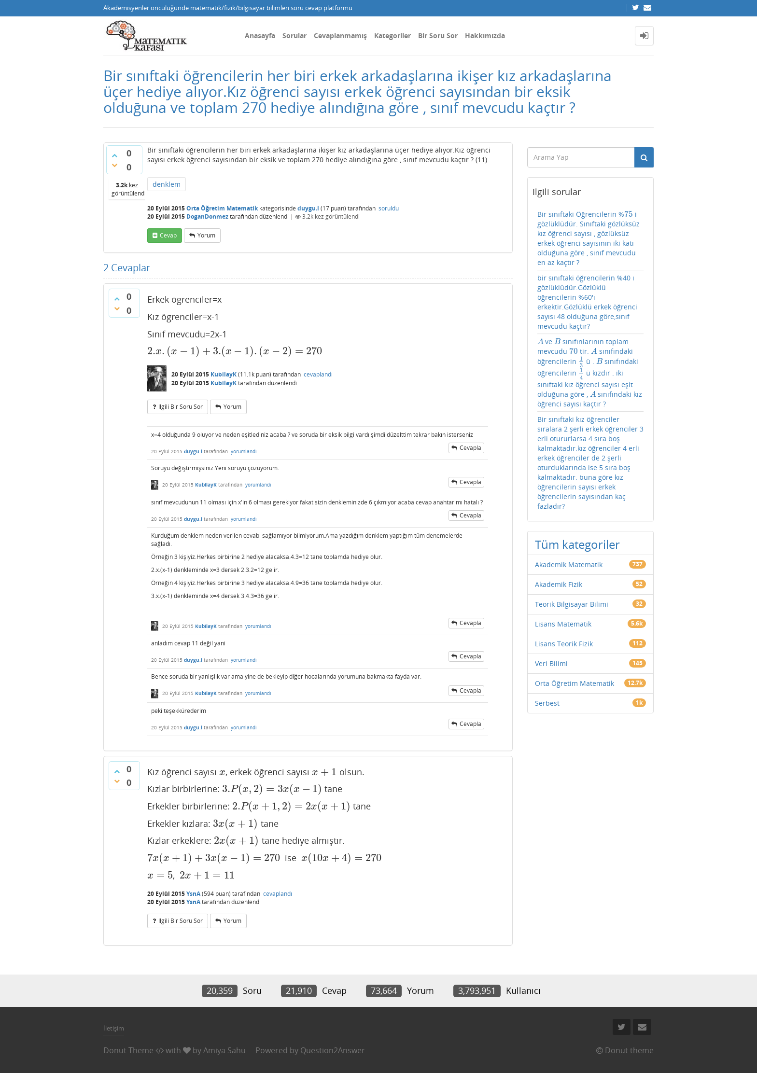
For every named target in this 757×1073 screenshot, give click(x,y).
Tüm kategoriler (577, 544)
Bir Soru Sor (438, 35)
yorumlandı (244, 451)
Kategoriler (392, 35)
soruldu (388, 208)
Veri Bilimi (551, 663)
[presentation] (234, 351)
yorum (206, 235)
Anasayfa (260, 35)
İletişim (113, 1028)
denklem (167, 184)
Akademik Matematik (569, 564)
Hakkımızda (485, 35)
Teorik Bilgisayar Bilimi (571, 604)
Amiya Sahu (224, 1050)
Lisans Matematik (563, 623)
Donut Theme (128, 1050)
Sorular (294, 35)
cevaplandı (318, 374)
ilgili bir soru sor (180, 407)
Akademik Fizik (558, 584)
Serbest (547, 703)
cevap (168, 235)
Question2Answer (332, 1050)
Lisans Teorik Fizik (564, 643)
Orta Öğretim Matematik (222, 208)
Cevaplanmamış (340, 35)
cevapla (470, 448)
